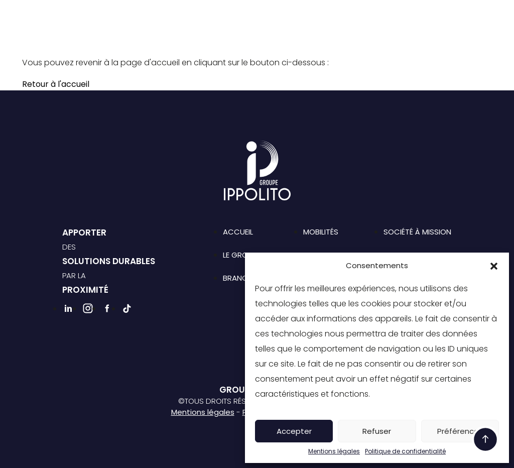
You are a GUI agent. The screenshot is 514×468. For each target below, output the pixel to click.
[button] (494, 266)
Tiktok (366, 33)
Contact (421, 16)
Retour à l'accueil (55, 84)
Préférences (460, 431)
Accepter (294, 431)
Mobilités (320, 231)
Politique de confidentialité (405, 451)
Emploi (372, 16)
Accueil (238, 231)
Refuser (376, 431)
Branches (228, 16)
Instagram (332, 33)
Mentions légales (334, 451)
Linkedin (315, 33)
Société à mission (307, 16)
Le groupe (172, 16)
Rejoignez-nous (262, 33)
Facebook (349, 33)
